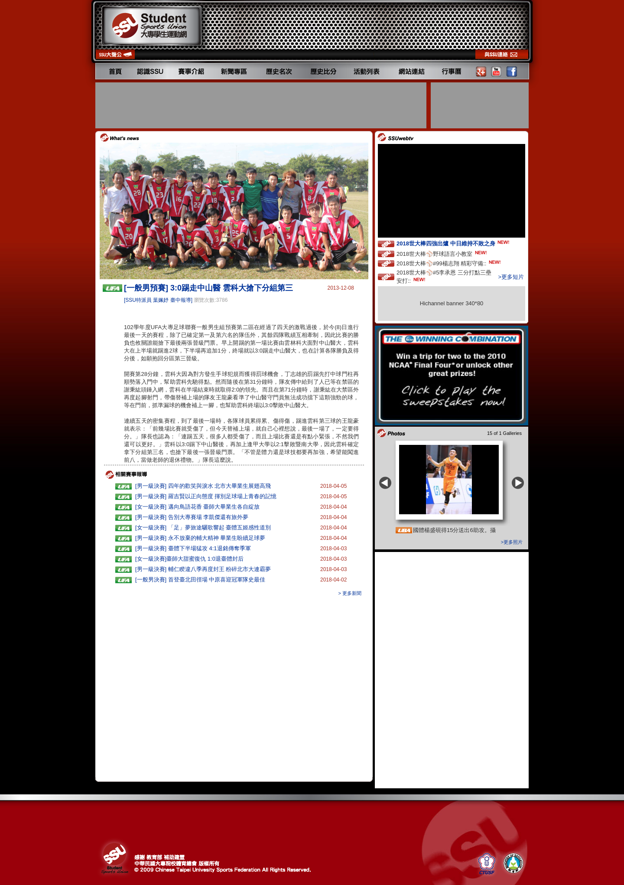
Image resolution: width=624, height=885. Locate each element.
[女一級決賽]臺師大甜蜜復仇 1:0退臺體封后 (189, 558)
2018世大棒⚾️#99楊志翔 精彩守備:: (449, 263)
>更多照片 (512, 542)
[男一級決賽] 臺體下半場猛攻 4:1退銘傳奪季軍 (193, 548)
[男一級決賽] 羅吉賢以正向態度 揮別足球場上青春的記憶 (205, 496)
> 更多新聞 (349, 593)
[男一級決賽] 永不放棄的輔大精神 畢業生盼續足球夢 (200, 538)
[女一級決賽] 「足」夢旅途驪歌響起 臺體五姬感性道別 (203, 527)
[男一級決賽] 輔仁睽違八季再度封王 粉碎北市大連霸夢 (203, 569)
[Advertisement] (261, 105)
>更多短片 (511, 277)
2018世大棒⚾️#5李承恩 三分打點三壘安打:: (443, 276)
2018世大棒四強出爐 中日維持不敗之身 (453, 243)
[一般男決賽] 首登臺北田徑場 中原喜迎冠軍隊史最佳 (200, 579)
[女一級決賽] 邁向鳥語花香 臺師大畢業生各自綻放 (197, 506)
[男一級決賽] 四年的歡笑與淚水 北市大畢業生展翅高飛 (203, 486)
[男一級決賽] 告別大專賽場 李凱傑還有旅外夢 (191, 517)
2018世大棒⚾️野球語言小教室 (442, 253)
